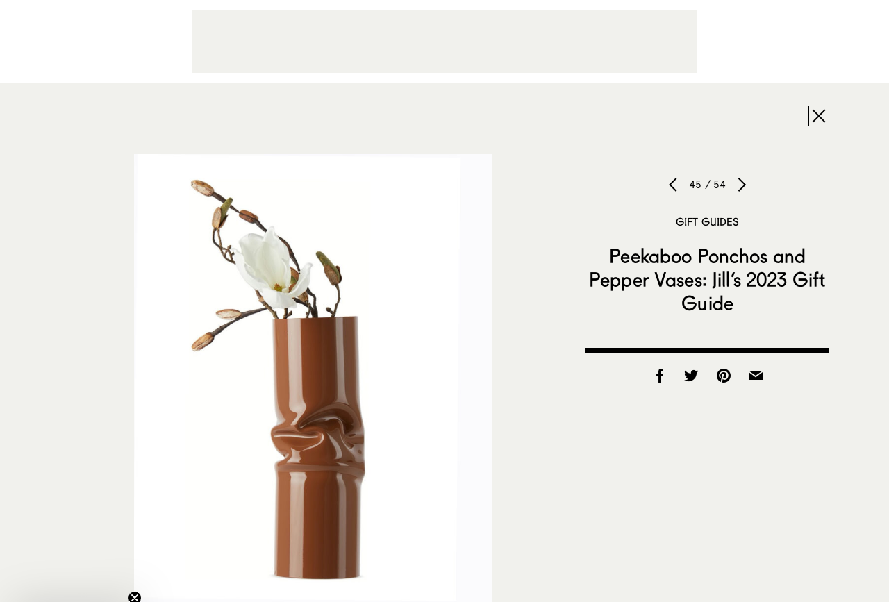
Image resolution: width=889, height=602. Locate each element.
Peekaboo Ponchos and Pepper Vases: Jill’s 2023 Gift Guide (707, 279)
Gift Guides (708, 221)
